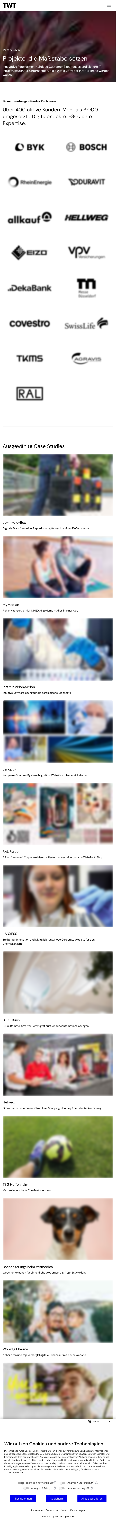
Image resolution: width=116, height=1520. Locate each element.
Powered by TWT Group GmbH (58, 1516)
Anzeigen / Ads (39, 1488)
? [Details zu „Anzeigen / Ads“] (54, 1488)
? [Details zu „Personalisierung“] (91, 1488)
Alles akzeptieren (92, 1498)
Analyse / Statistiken (79, 1483)
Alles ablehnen (23, 1498)
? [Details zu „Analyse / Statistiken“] (96, 1482)
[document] (58, 1460)
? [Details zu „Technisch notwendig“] (54, 1482)
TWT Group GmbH (13, 1472)
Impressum (37, 1510)
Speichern (56, 1498)
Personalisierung (76, 1488)
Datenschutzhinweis (57, 1510)
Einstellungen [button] (77, 1510)
